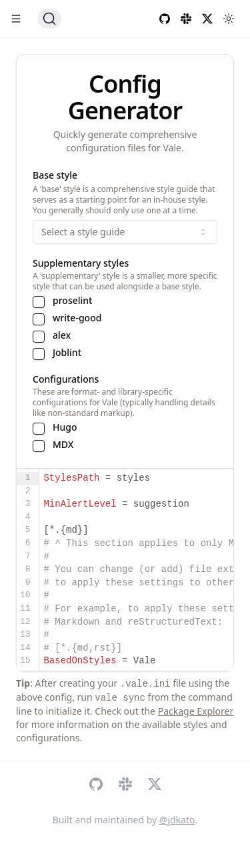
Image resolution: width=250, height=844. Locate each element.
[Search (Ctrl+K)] (49, 19)
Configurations (66, 379)
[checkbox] (39, 302)
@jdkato (177, 819)
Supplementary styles (81, 263)
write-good (77, 318)
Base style (55, 175)
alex (62, 335)
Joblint (67, 352)
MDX (63, 444)
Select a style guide (125, 231)
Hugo (65, 427)
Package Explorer (196, 711)
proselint (72, 300)
